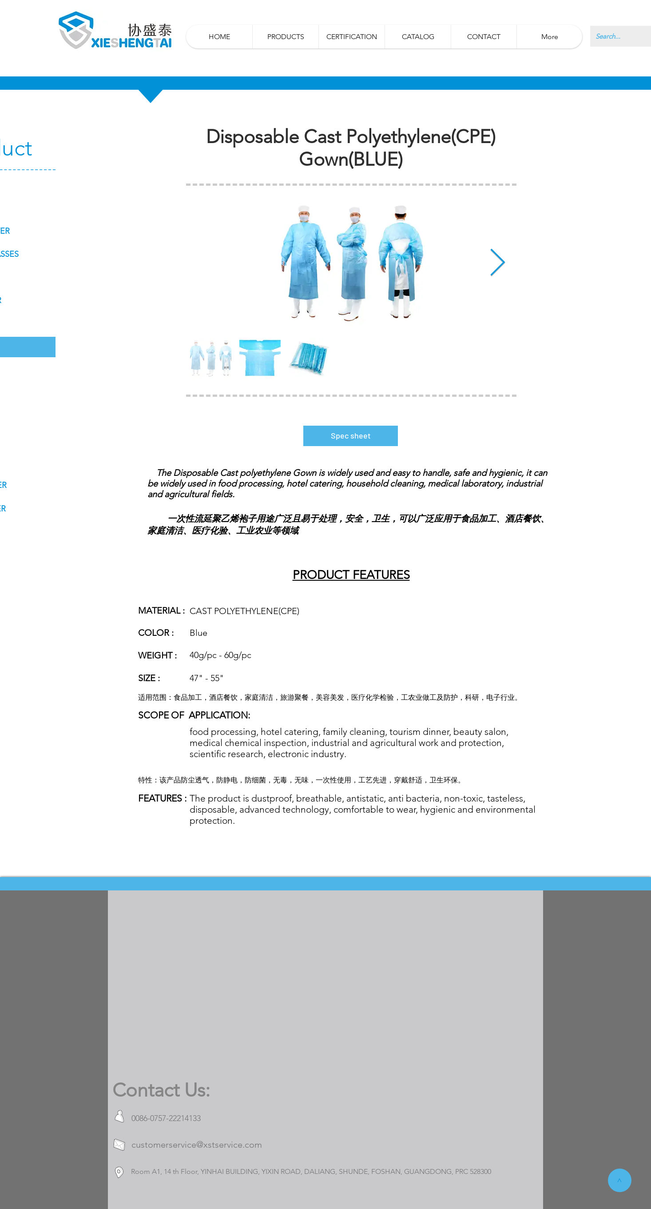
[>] (619, 1180)
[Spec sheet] (350, 436)
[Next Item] (497, 263)
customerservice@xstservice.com (196, 1144)
